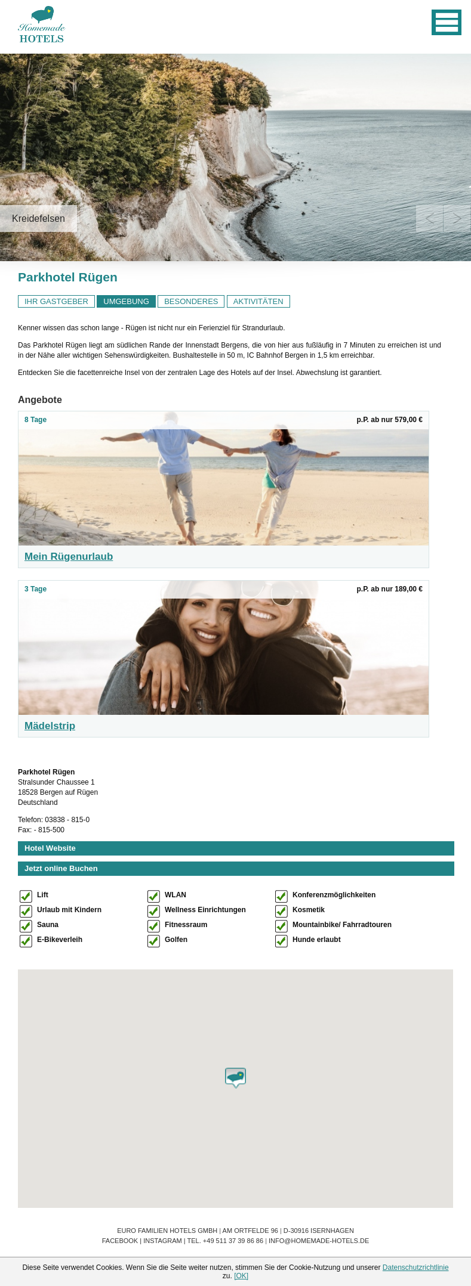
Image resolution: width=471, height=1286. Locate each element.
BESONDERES (191, 301)
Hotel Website (50, 848)
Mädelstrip (49, 726)
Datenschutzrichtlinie (416, 1267)
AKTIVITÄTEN (258, 301)
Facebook (120, 1240)
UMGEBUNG (126, 301)
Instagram (162, 1240)
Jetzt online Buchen (61, 868)
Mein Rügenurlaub (68, 556)
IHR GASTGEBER (56, 301)
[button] (235, 1078)
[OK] (241, 1276)
